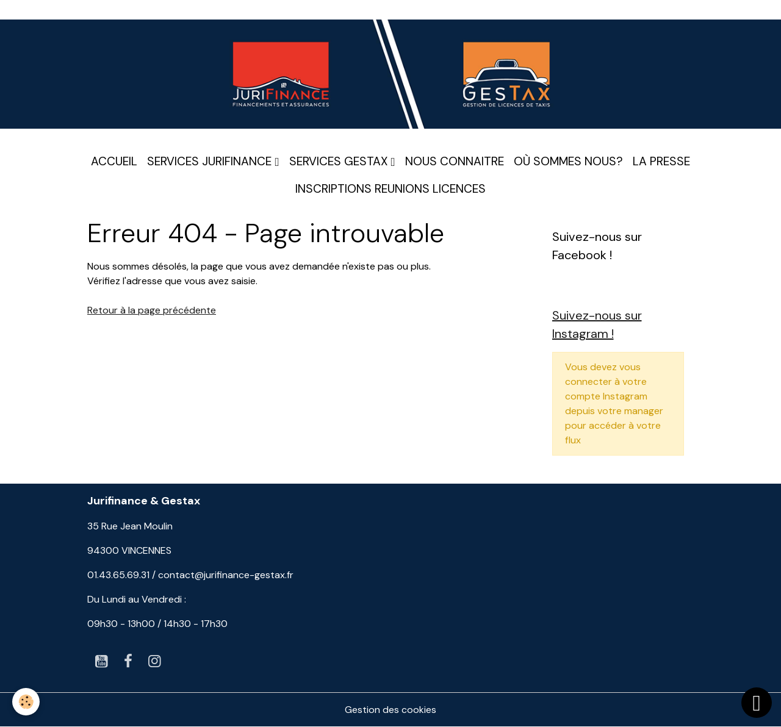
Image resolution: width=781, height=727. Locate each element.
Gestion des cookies (390, 709)
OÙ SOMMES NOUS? (568, 161)
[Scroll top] (756, 702)
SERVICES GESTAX (340, 161)
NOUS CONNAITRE (454, 161)
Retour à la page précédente (151, 310)
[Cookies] (26, 701)
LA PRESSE (661, 161)
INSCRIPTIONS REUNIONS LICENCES (390, 188)
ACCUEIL (114, 161)
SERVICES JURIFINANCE (211, 161)
